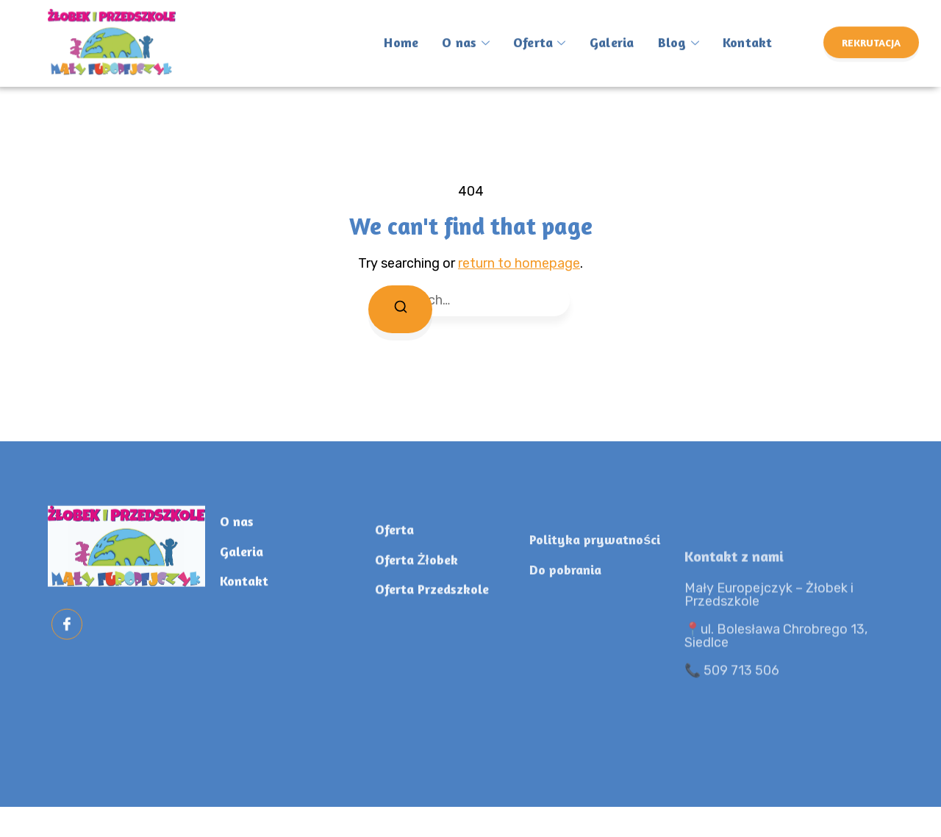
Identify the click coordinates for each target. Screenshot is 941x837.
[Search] (401, 310)
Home (399, 31)
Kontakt (738, 31)
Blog (670, 32)
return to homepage (519, 263)
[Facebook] (66, 645)
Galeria (605, 31)
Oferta (535, 32)
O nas (463, 32)
